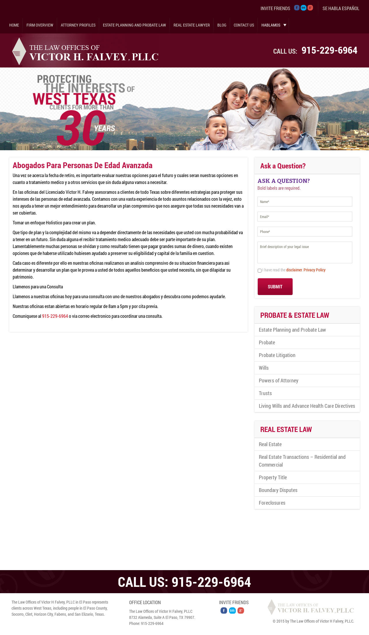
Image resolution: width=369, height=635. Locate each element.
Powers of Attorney (278, 380)
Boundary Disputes (278, 489)
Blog (221, 25)
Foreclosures (272, 502)
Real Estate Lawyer (192, 25)
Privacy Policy (314, 270)
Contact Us (244, 25)
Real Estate (270, 444)
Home (14, 25)
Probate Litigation (277, 355)
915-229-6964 (329, 49)
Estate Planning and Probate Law (134, 25)
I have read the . (293, 270)
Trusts (265, 393)
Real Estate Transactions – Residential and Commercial (302, 460)
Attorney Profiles (78, 25)
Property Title (273, 477)
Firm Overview (40, 25)
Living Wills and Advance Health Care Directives (307, 405)
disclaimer (294, 270)
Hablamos (270, 25)
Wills (264, 367)
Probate (267, 342)
